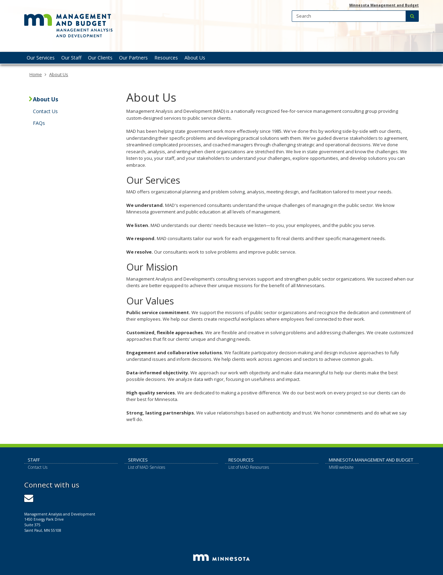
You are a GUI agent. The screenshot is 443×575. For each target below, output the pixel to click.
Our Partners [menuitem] (133, 57)
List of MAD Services (146, 467)
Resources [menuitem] (166, 57)
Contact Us (45, 111)
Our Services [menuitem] (41, 57)
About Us (58, 74)
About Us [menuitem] (194, 57)
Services (138, 460)
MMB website (341, 467)
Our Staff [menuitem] (71, 57)
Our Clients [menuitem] (100, 57)
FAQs (39, 123)
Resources (241, 460)
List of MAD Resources (248, 467)
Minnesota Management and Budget (384, 5)
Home (35, 74)
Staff (34, 460)
